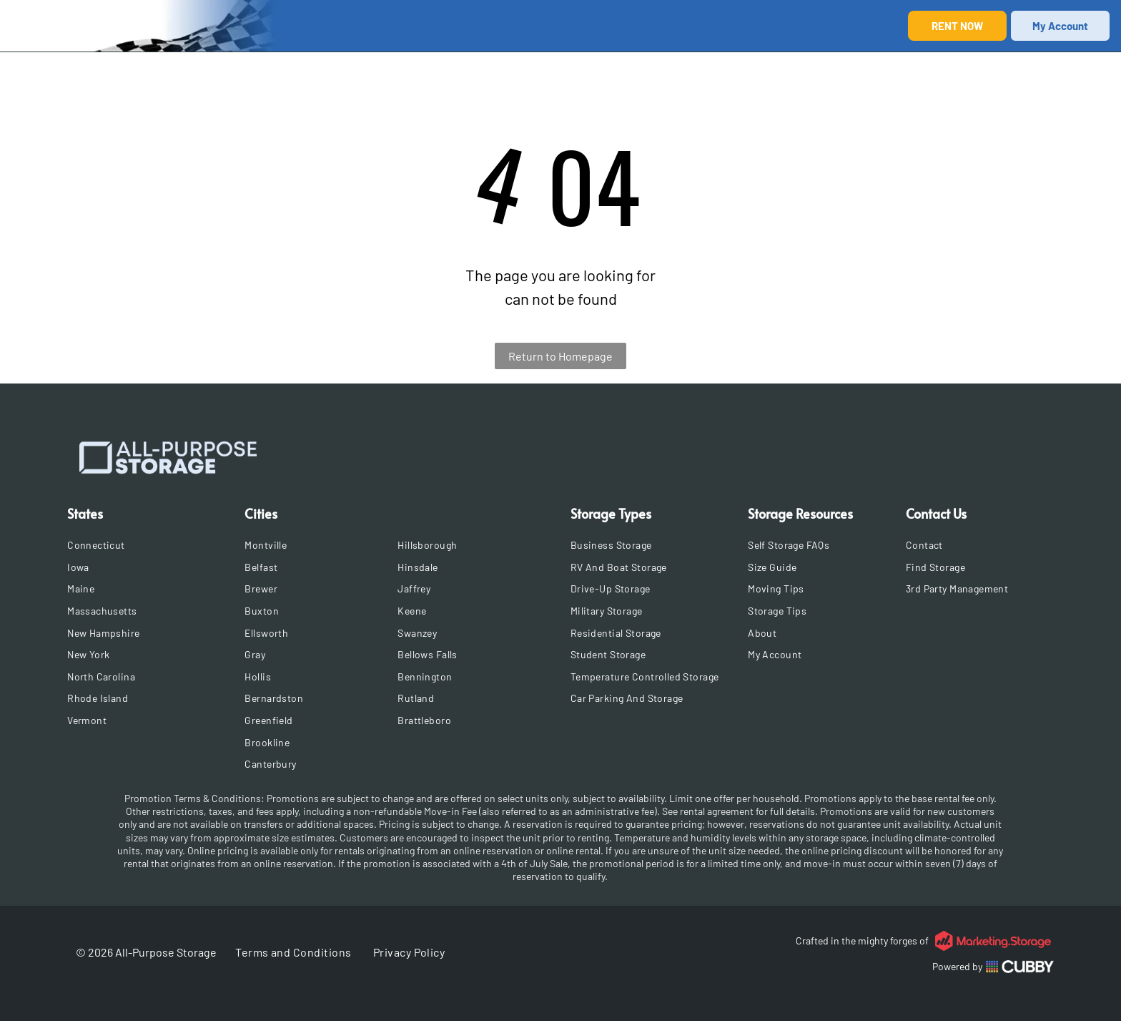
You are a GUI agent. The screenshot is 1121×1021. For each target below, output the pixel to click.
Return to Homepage (560, 356)
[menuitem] (151, 545)
